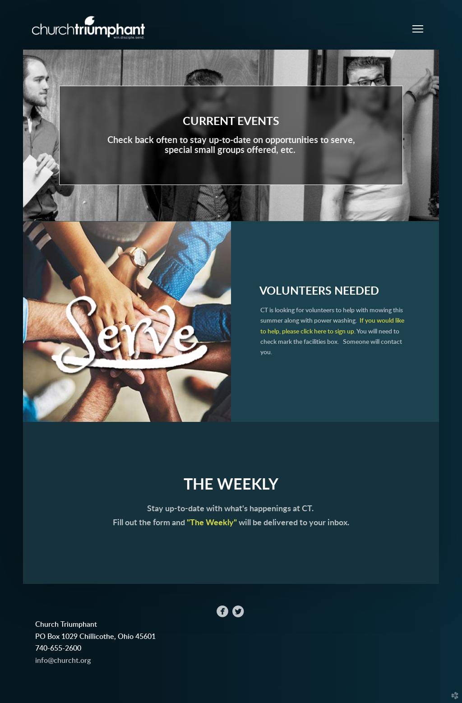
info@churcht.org (63, 660)
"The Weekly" (213, 522)
